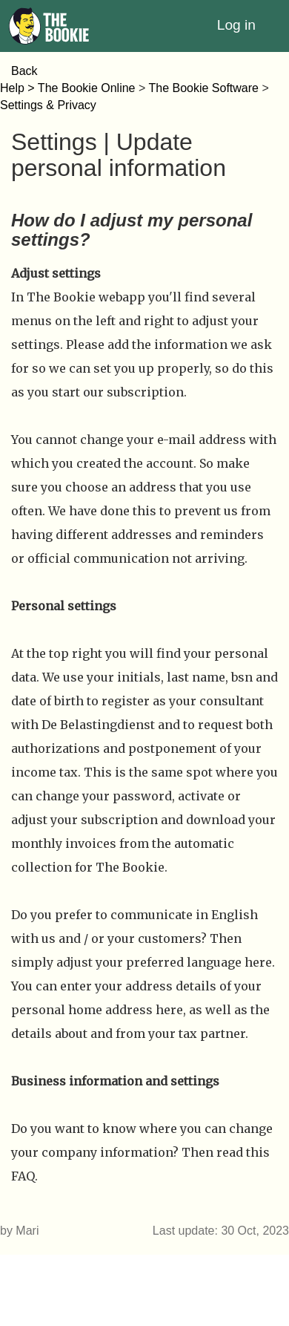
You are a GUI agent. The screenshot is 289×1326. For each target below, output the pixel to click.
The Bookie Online (87, 88)
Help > (19, 88)
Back (24, 71)
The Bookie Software (203, 88)
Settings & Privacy (48, 105)
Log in (236, 25)
